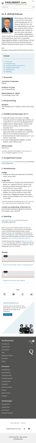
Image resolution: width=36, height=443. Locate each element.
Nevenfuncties (10, 70)
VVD (31, 22)
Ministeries (5, 358)
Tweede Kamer (6, 347)
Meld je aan (7, 314)
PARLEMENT (15, 2)
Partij (3, 352)
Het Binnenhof (7, 340)
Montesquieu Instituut (21, 4)
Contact (23, 423)
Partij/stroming (10, 64)
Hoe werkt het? (6, 369)
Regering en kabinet (7, 355)
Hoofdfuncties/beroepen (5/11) (15, 66)
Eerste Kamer (5, 350)
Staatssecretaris (6, 393)
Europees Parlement (7, 413)
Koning (4, 361)
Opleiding (9, 72)
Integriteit (4, 396)
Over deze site (15, 423)
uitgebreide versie (10, 161)
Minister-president (7, 387)
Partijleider (5, 384)
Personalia (9, 62)
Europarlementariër (7, 378)
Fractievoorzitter (6, 381)
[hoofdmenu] (3, 4)
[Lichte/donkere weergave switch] (34, 1)
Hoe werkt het (5, 344)
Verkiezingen (7, 401)
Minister (4, 390)
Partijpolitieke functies (12, 68)
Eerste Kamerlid (6, 372)
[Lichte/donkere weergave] (34, 1)
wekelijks (13, 308)
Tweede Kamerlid (6, 375)
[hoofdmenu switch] (3, 4)
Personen (5, 366)
